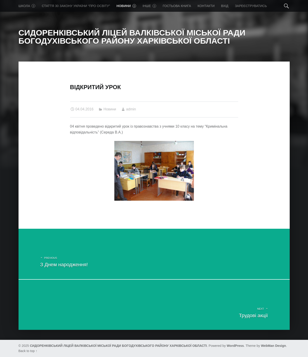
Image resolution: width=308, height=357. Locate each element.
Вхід (224, 6)
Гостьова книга (177, 6)
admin (131, 109)
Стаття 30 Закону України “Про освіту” (76, 6)
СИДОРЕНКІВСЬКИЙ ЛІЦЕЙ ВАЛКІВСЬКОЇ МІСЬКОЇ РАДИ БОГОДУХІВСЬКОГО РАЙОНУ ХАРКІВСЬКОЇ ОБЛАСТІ (118, 345)
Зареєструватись (251, 6)
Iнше (149, 6)
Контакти (205, 6)
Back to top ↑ (28, 351)
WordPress (235, 345)
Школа (27, 6)
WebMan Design (273, 345)
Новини (126, 6)
